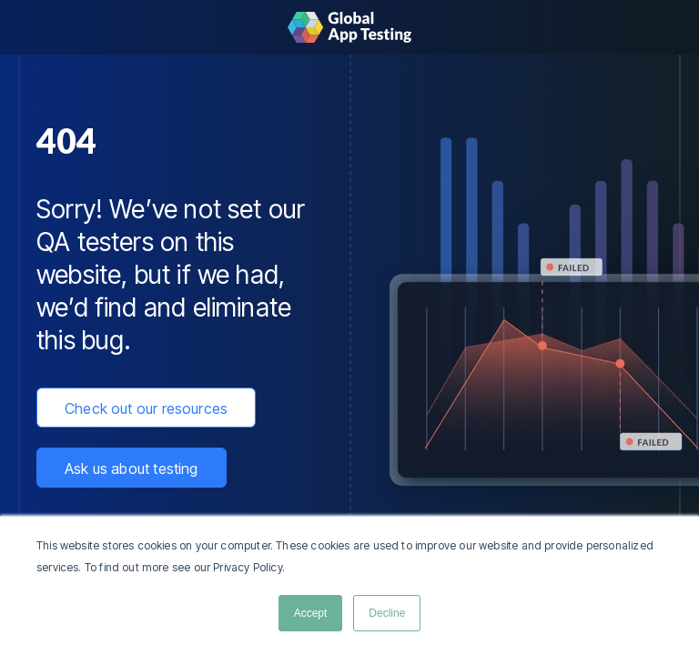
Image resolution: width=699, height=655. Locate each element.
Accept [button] (311, 613)
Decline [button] (387, 613)
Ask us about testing (131, 468)
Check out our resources (146, 408)
